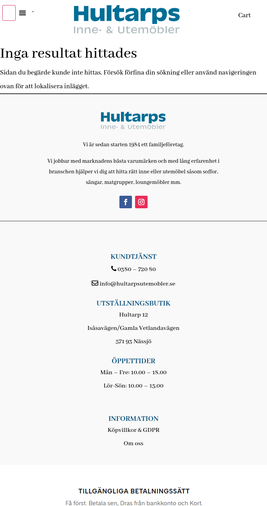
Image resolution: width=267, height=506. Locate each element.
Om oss (133, 444)
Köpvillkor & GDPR (134, 430)
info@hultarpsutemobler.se (137, 284)
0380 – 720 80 (136, 269)
